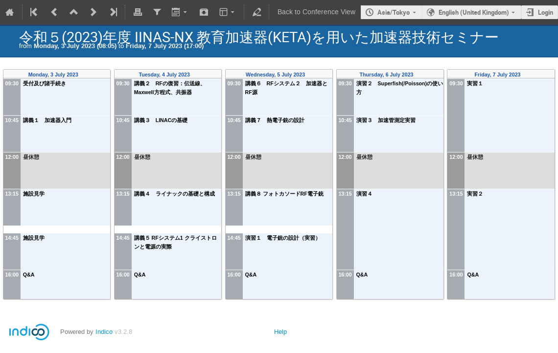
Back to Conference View (316, 12)
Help (280, 332)
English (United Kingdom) (474, 12)
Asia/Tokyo (393, 12)
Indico (104, 332)
